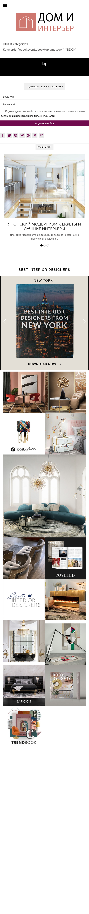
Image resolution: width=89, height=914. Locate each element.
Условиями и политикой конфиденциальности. (28, 115)
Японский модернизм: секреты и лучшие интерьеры (44, 226)
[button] (84, 321)
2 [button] (44, 245)
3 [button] (48, 245)
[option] (44, 199)
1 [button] (41, 245)
